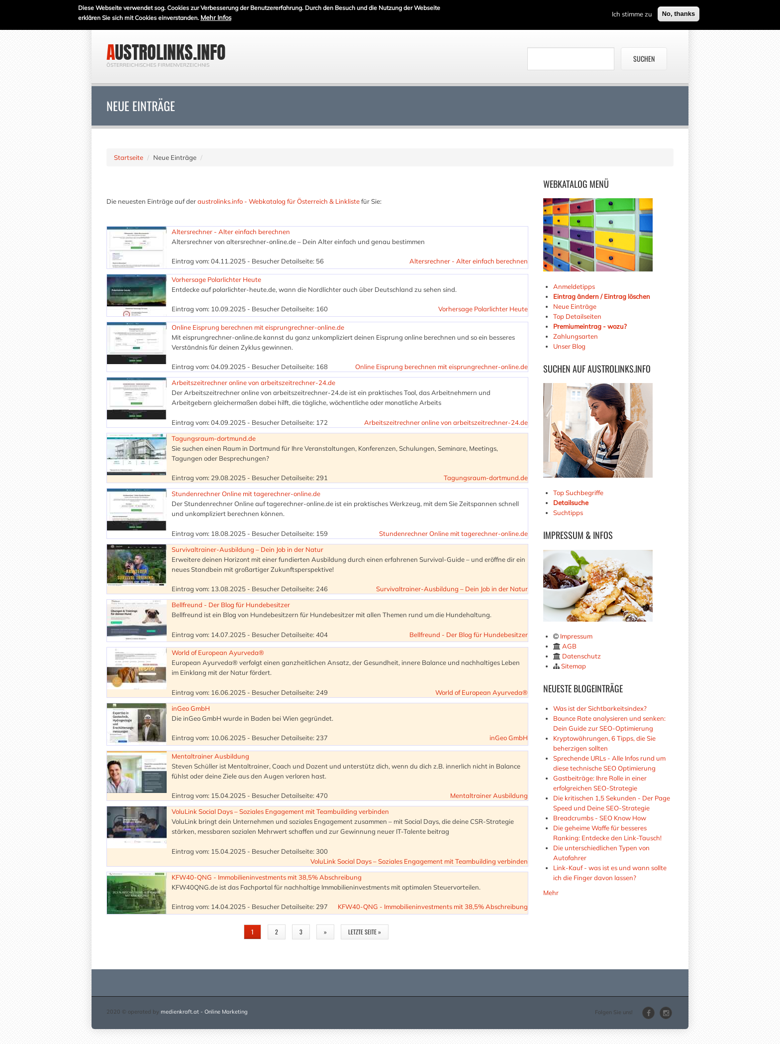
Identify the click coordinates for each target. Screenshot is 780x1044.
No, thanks (678, 12)
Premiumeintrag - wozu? (590, 326)
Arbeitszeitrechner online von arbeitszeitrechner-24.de (253, 383)
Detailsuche (570, 503)
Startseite (128, 157)
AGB (569, 646)
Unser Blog (570, 346)
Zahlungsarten (575, 336)
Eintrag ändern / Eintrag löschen (601, 296)
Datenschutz (581, 656)
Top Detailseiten (577, 316)
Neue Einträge (574, 306)
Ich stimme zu (632, 12)
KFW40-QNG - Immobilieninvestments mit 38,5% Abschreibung (267, 877)
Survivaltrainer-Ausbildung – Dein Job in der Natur (247, 549)
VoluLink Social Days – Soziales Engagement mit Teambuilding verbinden (280, 811)
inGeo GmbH (191, 708)
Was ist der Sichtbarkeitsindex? (600, 708)
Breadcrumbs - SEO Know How (599, 818)
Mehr (551, 893)
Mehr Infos (215, 16)
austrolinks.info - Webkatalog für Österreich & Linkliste (278, 201)
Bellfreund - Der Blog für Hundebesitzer (231, 605)
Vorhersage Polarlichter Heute (216, 279)
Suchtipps (568, 513)
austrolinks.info (166, 52)
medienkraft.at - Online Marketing (204, 1011)
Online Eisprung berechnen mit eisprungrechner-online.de (258, 327)
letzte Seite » (364, 931)
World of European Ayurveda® (218, 652)
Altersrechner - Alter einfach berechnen (231, 232)
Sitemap (573, 666)
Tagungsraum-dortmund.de (214, 438)
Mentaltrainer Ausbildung (210, 756)
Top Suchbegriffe (578, 493)
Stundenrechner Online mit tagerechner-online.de (246, 494)
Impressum (576, 636)
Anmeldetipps (574, 286)
